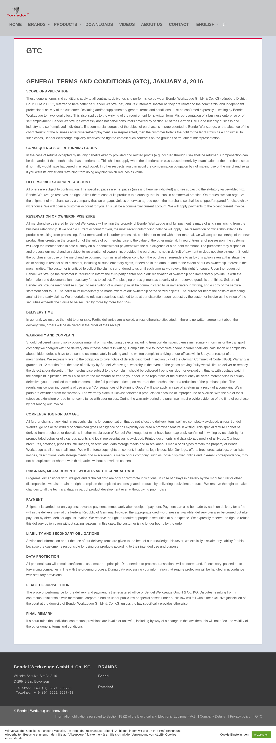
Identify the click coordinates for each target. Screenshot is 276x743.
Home (15, 26)
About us (152, 26)
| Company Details (211, 723)
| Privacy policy (239, 723)
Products (65, 26)
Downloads (99, 26)
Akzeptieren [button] (261, 734)
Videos (127, 26)
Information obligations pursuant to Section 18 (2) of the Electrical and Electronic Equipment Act (125, 723)
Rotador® (105, 694)
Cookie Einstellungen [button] (234, 734)
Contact (179, 26)
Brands (37, 26)
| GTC (257, 723)
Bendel (103, 683)
